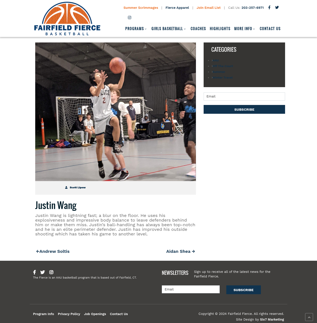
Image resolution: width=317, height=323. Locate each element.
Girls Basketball (167, 28)
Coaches (198, 28)
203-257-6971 (252, 8)
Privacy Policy (69, 314)
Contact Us (270, 28)
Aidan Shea (178, 251)
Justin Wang (55, 205)
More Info (243, 28)
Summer (218, 71)
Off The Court (222, 66)
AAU (215, 60)
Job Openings (95, 314)
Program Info (43, 314)
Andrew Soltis (54, 251)
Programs (134, 28)
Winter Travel (222, 77)
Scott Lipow (75, 187)
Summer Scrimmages (141, 8)
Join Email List (209, 8)
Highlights (220, 28)
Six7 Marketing (272, 319)
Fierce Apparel (177, 8)
